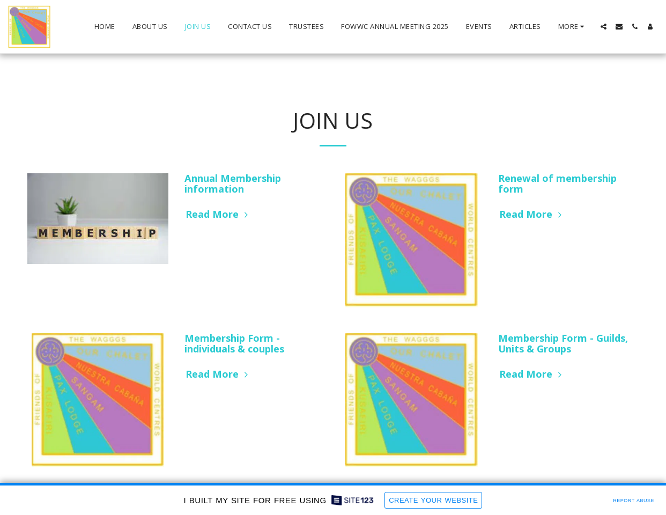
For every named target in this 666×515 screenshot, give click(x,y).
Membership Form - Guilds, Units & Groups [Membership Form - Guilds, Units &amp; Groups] (563, 343)
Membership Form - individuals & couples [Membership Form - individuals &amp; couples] (234, 343)
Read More (218, 214)
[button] (603, 26)
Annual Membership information (232, 183)
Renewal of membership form (557, 183)
